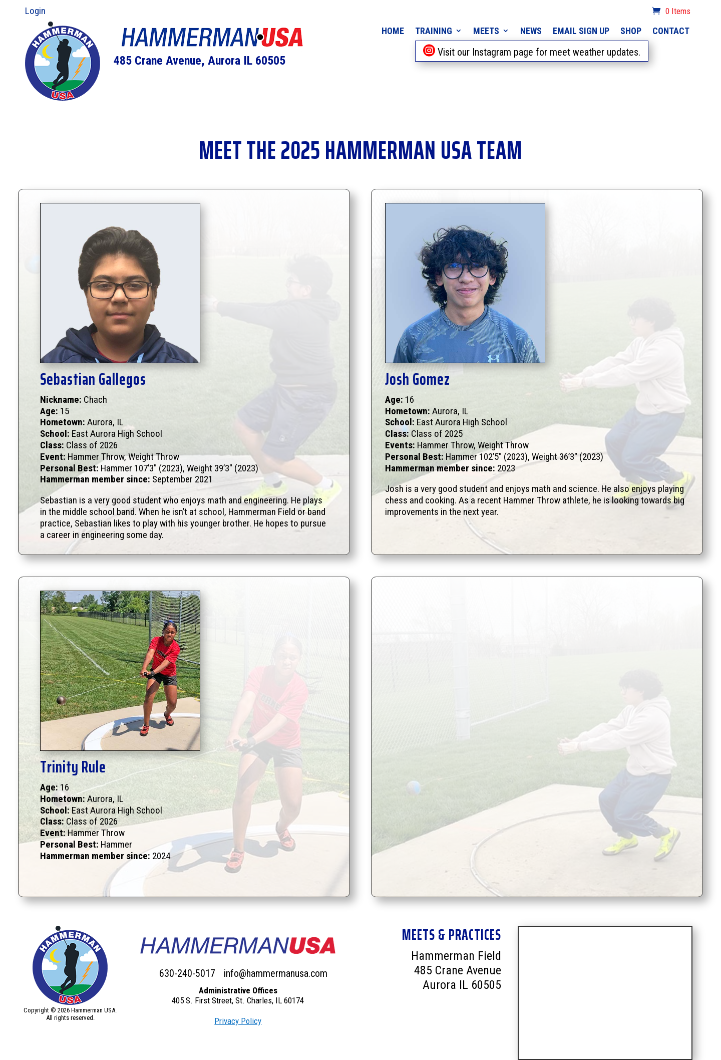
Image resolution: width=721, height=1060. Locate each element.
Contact (670, 31)
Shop (630, 31)
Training (433, 31)
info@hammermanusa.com (275, 973)
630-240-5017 (188, 973)
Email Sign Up (581, 31)
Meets (486, 31)
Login (35, 11)
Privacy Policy (237, 1021)
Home (393, 31)
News (531, 31)
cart (638, 12)
